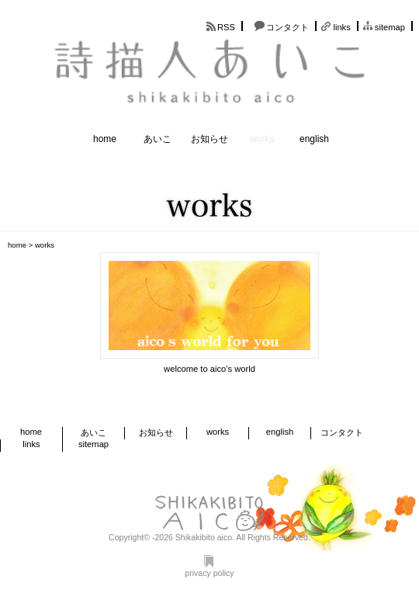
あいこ (157, 139)
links (341, 27)
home (104, 139)
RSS (226, 27)
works (262, 139)
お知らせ (209, 139)
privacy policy (209, 566)
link (209, 314)
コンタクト (287, 27)
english (314, 139)
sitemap (390, 27)
